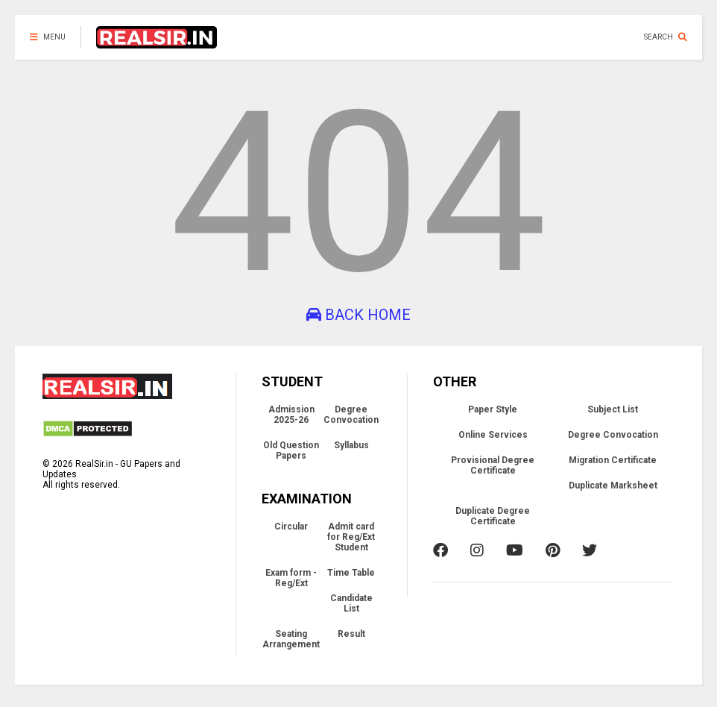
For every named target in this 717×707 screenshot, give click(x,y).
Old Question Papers (291, 450)
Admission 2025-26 (291, 414)
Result (351, 634)
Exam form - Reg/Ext (291, 578)
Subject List (612, 409)
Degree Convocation (351, 414)
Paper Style (492, 409)
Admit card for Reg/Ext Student (351, 537)
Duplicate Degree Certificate (492, 516)
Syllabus (351, 445)
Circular (291, 526)
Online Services (493, 435)
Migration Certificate (613, 460)
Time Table (351, 573)
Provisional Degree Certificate (492, 465)
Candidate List (351, 603)
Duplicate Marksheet (613, 485)
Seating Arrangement (291, 639)
